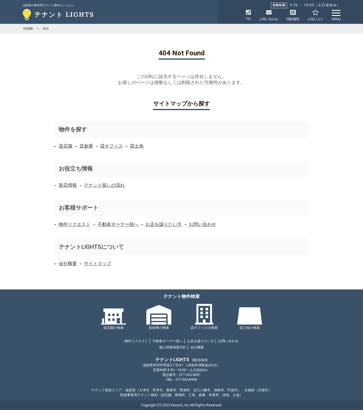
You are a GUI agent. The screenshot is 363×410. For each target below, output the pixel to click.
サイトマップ (97, 263)
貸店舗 (65, 146)
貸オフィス (111, 146)
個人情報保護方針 (172, 347)
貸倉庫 (86, 146)
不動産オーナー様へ (118, 224)
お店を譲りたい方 (163, 224)
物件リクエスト (74, 224)
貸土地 (136, 146)
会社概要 (68, 263)
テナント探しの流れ (104, 185)
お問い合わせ (202, 224)
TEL (248, 15)
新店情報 (68, 185)
